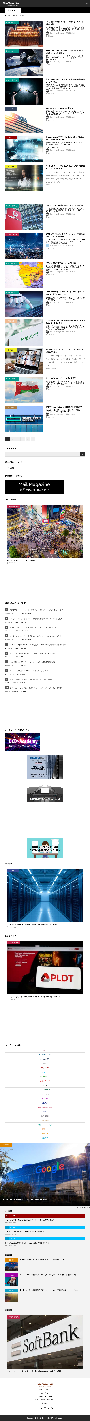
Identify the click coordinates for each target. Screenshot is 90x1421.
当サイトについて (45, 1390)
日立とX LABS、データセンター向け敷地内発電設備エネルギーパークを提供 (36, 619)
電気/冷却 (23, 622)
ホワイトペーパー (45, 1094)
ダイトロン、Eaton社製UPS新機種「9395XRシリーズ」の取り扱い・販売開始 (37, 688)
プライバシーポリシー (45, 1396)
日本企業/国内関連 (26, 613)
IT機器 (45, 1063)
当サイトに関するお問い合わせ (45, 1400)
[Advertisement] (22, 583)
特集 (22, 656)
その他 (45, 1085)
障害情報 (22, 674)
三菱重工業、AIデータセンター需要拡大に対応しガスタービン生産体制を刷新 (36, 610)
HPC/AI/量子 (24, 630)
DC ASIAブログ (45, 1055)
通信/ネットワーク (45, 1125)
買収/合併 (23, 648)
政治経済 (22, 682)
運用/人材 (45, 1129)
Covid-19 (45, 1050)
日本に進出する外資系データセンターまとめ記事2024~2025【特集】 (33, 653)
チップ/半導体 (45, 1090)
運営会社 (45, 1403)
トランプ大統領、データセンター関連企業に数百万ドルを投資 (31, 679)
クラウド (45, 1072)
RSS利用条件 (45, 1393)
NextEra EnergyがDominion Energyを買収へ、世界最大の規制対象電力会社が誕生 (38, 645)
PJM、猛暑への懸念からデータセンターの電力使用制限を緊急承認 (32, 662)
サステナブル (45, 1076)
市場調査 (45, 1098)
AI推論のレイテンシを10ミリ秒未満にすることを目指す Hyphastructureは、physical (64, 143)
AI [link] (46, 146)
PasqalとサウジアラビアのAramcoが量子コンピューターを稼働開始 (33, 627)
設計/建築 (45, 1116)
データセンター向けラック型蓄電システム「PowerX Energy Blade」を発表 (35, 636)
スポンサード (24, 691)
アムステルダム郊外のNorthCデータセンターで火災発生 (29, 671)
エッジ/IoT (45, 1068)
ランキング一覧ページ (81, 1207)
